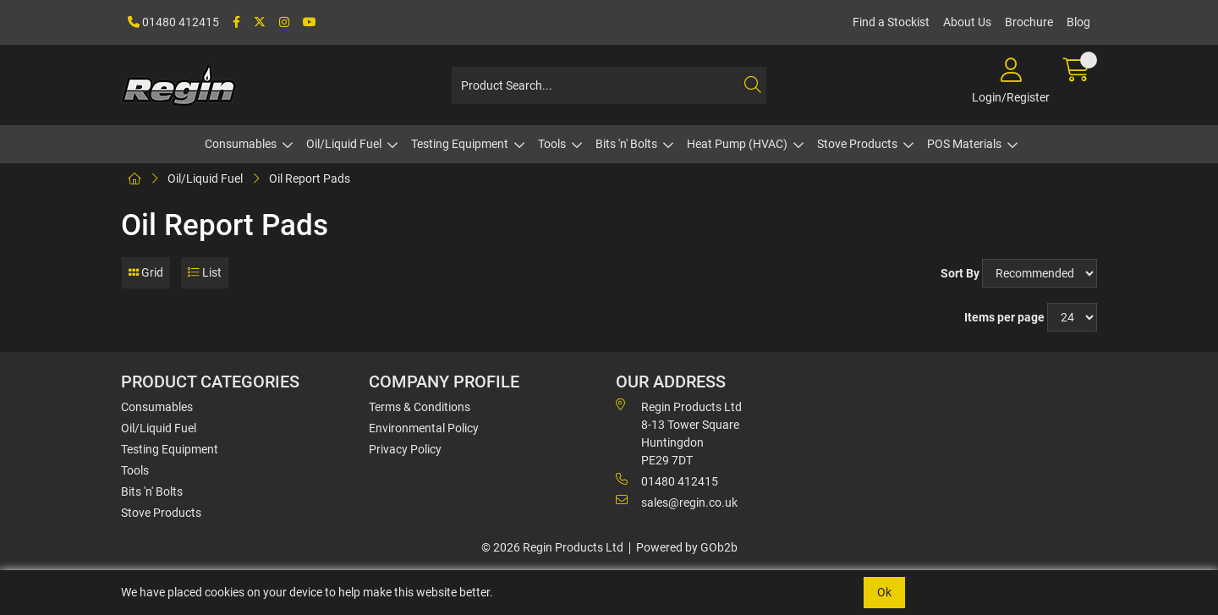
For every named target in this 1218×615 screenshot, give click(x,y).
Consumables (241, 144)
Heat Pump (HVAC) (737, 144)
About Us (967, 22)
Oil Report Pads (309, 178)
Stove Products (857, 144)
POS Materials (964, 144)
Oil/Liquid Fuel (343, 144)
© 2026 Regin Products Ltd (552, 547)
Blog (1078, 22)
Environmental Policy (424, 428)
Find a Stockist (891, 22)
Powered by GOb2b (687, 547)
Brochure (1029, 22)
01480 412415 (173, 22)
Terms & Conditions (419, 407)
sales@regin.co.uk (677, 501)
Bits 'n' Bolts (626, 144)
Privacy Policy (405, 449)
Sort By (960, 273)
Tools (552, 144)
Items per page (1004, 317)
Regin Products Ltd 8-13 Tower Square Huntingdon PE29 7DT (679, 432)
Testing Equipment (459, 144)
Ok (884, 592)
